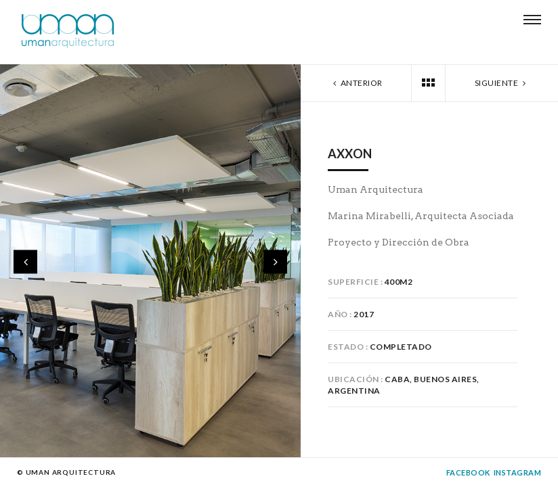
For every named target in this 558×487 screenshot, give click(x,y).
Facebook (468, 472)
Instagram (518, 472)
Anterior (356, 83)
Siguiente (502, 83)
